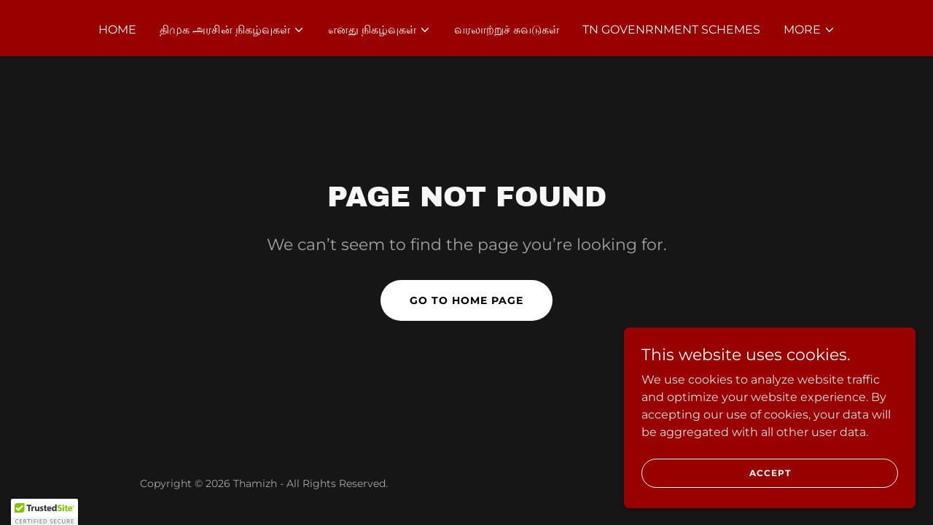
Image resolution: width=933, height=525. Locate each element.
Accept (770, 502)
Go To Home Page (466, 300)
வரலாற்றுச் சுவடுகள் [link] (506, 29)
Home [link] (117, 29)
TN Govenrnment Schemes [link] (671, 29)
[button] (232, 30)
